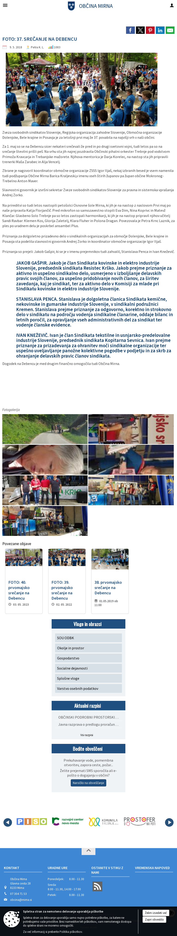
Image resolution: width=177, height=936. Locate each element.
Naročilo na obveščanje (88, 783)
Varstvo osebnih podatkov (77, 688)
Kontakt (11, 867)
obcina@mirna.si (21, 900)
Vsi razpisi (86, 735)
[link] (130, 30)
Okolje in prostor (70, 648)
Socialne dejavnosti (72, 668)
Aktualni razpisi (87, 705)
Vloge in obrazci (87, 623)
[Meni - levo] (5, 5)
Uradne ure (58, 867)
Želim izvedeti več (156, 913)
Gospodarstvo (68, 658)
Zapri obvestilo (154, 920)
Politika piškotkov (70, 932)
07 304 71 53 (18, 894)
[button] (7, 822)
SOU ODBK (65, 638)
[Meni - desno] (172, 5)
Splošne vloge (68, 678)
